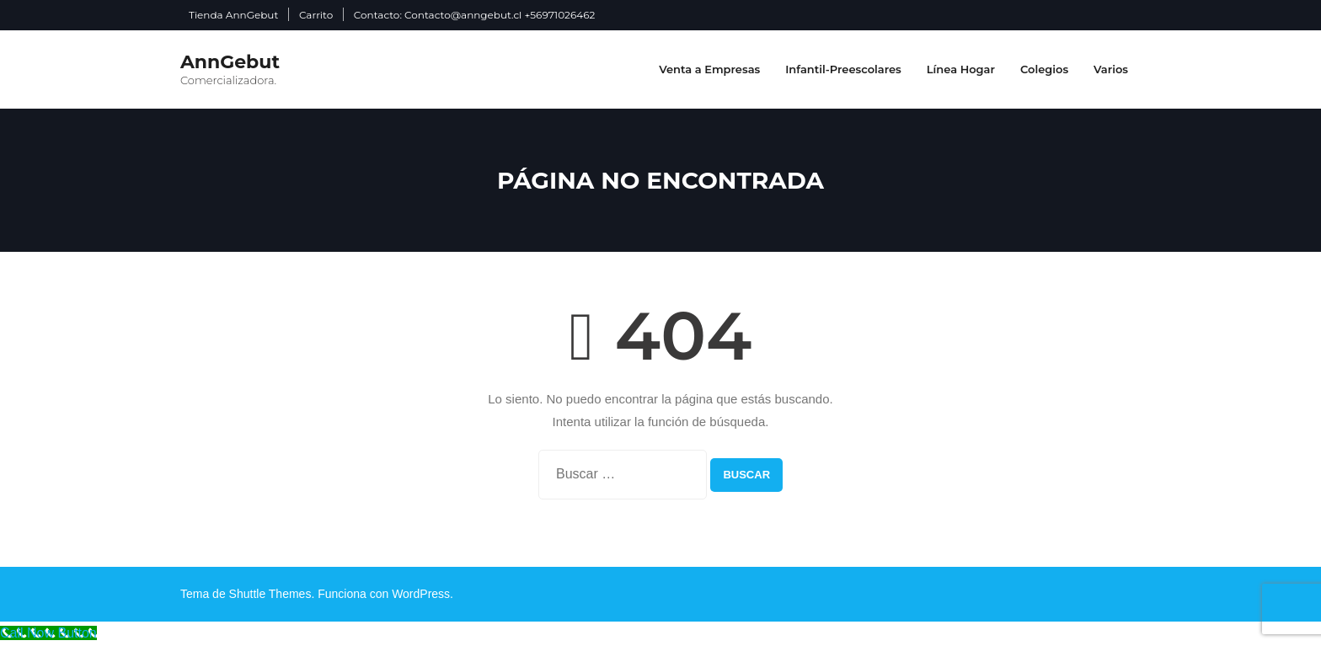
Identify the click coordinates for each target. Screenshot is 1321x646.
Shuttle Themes (270, 594)
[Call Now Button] (48, 633)
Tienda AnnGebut (233, 14)
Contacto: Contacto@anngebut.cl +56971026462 (474, 14)
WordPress (421, 594)
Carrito (316, 14)
